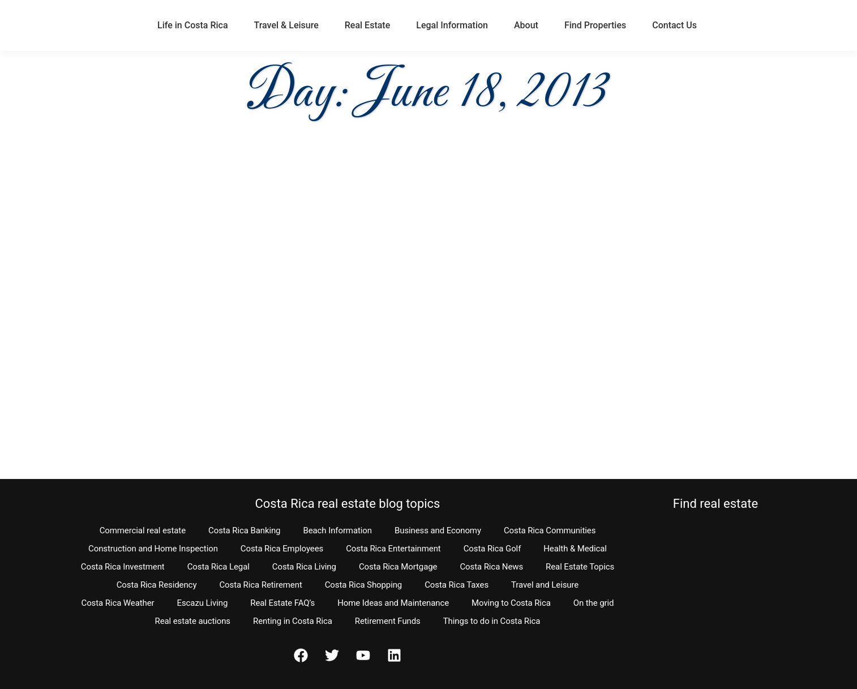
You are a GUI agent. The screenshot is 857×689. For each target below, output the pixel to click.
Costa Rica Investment (123, 567)
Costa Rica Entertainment (393, 549)
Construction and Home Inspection (153, 549)
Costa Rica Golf (492, 549)
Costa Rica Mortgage (398, 567)
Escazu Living (202, 603)
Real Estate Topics (580, 567)
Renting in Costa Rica (292, 621)
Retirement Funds (388, 621)
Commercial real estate (143, 530)
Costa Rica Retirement (260, 585)
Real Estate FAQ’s (282, 603)
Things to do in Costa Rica (492, 621)
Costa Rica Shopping (363, 585)
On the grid (593, 603)
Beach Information (337, 530)
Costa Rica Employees (282, 549)
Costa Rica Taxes (457, 585)
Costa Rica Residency (157, 585)
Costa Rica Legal (218, 567)
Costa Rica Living (304, 567)
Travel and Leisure (545, 585)
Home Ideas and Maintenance (393, 603)
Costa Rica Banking (244, 530)
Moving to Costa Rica (511, 603)
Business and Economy (438, 530)
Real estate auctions (192, 621)
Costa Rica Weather (117, 603)
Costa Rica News (491, 567)
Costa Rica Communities (549, 530)
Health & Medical (575, 549)
